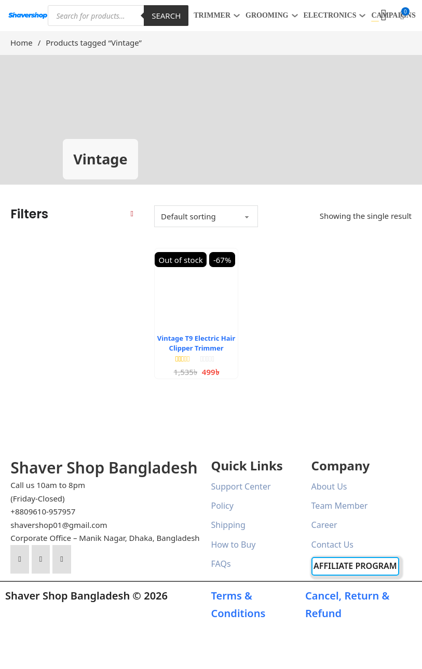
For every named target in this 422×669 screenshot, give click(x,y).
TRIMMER (212, 15)
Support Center (241, 486)
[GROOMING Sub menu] (294, 15)
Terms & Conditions (238, 604)
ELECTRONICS (330, 15)
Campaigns (393, 15)
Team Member (339, 505)
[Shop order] (206, 216)
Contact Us (332, 544)
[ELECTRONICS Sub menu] (362, 15)
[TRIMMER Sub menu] (236, 15)
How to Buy (233, 544)
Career (324, 525)
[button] (402, 15)
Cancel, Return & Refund (347, 604)
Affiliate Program (355, 566)
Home (21, 42)
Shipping (228, 525)
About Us (329, 486)
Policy (222, 505)
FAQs (221, 563)
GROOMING (267, 15)
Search (166, 15)
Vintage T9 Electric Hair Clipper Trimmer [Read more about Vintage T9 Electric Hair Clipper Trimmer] (196, 342)
